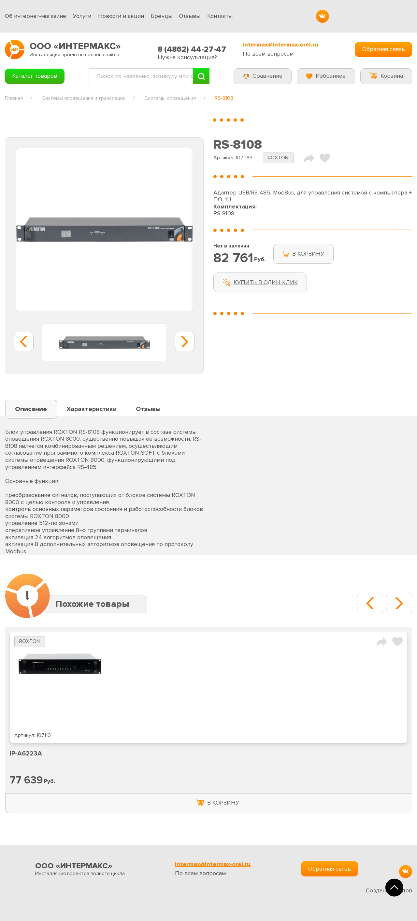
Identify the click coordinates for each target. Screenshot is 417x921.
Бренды (161, 16)
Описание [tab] (31, 409)
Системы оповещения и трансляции (83, 98)
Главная (14, 98)
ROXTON (278, 158)
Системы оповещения (170, 98)
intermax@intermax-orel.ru (280, 44)
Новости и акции (121, 16)
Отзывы (189, 16)
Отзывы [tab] (148, 409)
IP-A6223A (26, 753)
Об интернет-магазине (35, 16)
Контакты (220, 16)
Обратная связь (383, 49)
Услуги (82, 16)
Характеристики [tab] (91, 409)
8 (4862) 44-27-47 (192, 49)
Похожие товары (92, 604)
